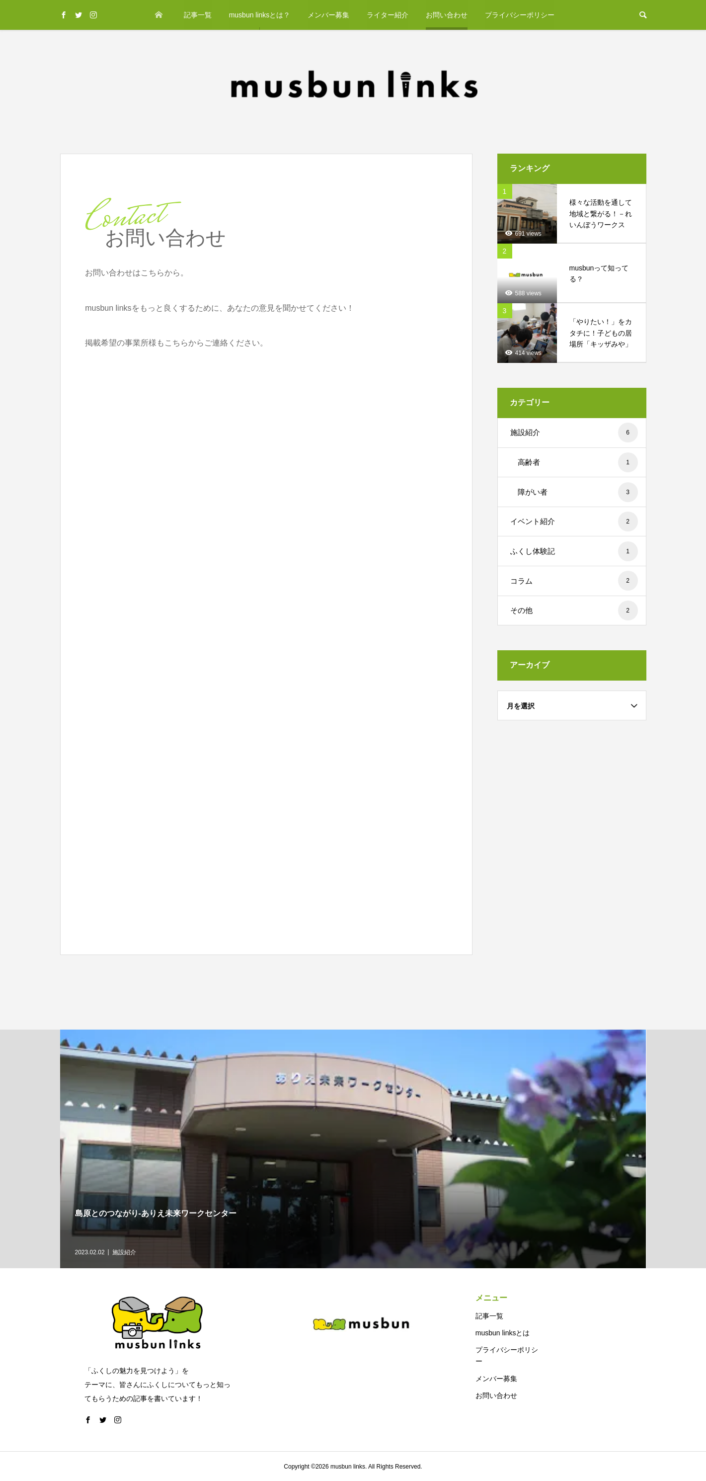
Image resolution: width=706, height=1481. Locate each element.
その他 (574, 610)
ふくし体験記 (574, 551)
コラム (574, 581)
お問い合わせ (447, 15)
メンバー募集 (328, 15)
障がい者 (578, 492)
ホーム (159, 15)
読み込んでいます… (244, 645)
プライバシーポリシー (519, 15)
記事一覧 (198, 15)
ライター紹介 (387, 15)
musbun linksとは (502, 1333)
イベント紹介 (574, 521)
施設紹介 (574, 432)
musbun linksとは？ (260, 15)
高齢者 (578, 462)
